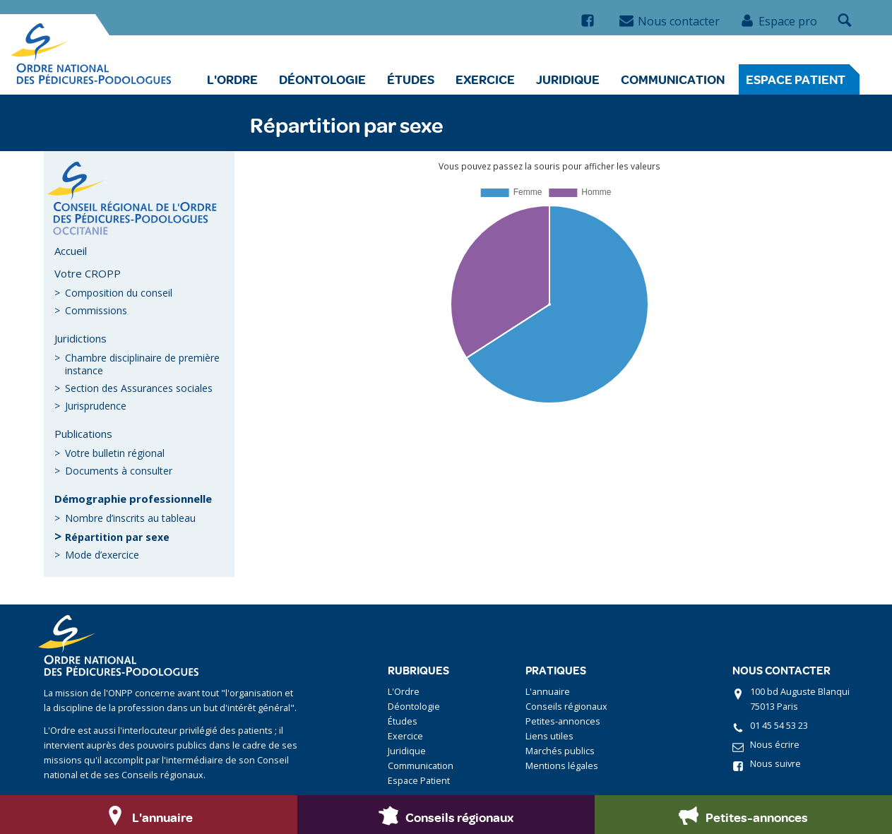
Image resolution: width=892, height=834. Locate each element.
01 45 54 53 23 (779, 726)
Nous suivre (775, 764)
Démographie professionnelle (133, 499)
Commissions (96, 310)
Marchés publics (560, 751)
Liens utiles (549, 736)
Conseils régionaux (566, 707)
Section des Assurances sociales (139, 388)
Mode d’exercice (102, 554)
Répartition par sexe (117, 537)
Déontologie (322, 79)
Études (410, 79)
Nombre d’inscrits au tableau (130, 518)
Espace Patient (795, 79)
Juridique (568, 79)
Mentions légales (561, 766)
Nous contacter (669, 21)
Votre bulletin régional (115, 453)
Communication (673, 79)
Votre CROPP (87, 273)
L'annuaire (547, 692)
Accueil (70, 251)
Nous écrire (774, 745)
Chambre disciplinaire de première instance (142, 364)
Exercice (485, 79)
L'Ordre (232, 79)
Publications (83, 434)
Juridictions (80, 338)
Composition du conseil (118, 292)
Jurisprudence (95, 405)
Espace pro (778, 21)
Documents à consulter (118, 470)
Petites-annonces (562, 721)
